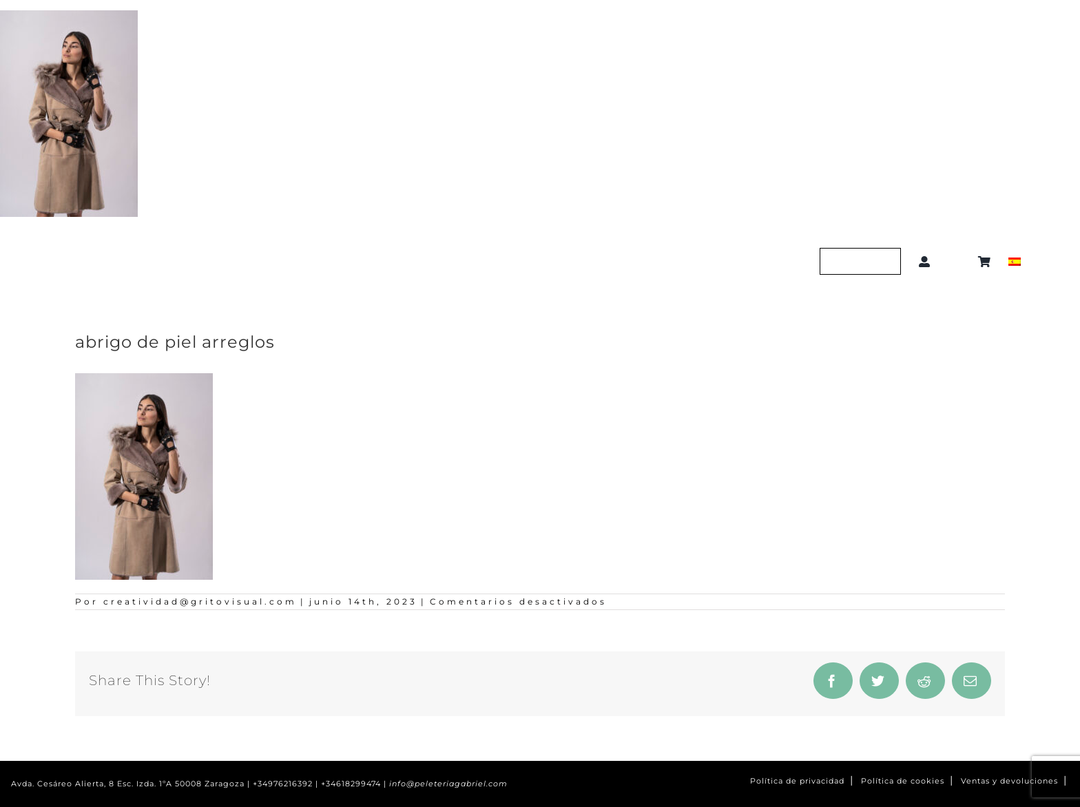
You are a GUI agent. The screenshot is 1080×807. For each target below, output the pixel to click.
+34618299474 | (355, 783)
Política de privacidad (797, 781)
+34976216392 (283, 783)
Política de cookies (902, 781)
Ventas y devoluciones (1009, 781)
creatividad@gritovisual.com (200, 601)
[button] (957, 262)
